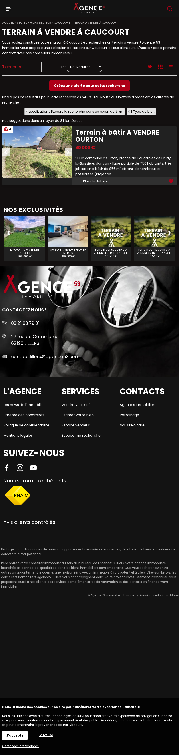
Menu (8, 8)
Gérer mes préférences (20, 746)
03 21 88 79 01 (25, 323)
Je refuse (46, 735)
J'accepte (15, 735)
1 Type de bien (143, 111)
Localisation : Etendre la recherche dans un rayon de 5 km (76, 111)
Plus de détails (95, 181)
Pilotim (174, 595)
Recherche (169, 8)
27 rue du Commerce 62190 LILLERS (35, 339)
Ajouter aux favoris (172, 181)
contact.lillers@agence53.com (45, 356)
